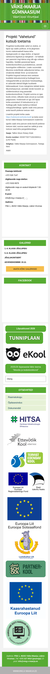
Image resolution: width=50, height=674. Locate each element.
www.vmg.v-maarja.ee (25, 671)
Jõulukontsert (13, 258)
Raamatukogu (15, 397)
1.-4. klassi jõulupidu (16, 248)
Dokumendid (14, 408)
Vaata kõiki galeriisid (25, 269)
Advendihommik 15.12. (15, 262)
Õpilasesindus (15, 402)
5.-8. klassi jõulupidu (16, 253)
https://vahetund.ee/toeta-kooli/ (18, 117)
